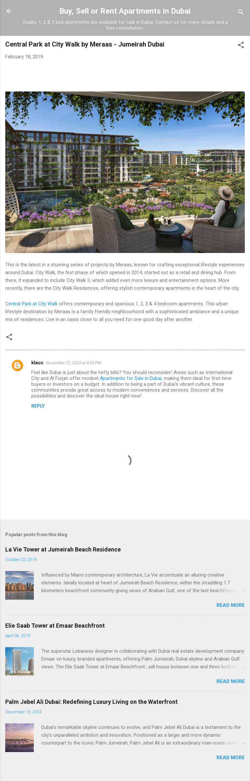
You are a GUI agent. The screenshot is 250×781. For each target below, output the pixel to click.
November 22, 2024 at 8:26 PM (73, 362)
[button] (241, 46)
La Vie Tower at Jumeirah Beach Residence (63, 549)
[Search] (241, 13)
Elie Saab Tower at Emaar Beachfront (55, 625)
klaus (37, 363)
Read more (230, 605)
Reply (38, 406)
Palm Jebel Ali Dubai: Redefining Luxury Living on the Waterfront (91, 701)
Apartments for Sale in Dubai (130, 378)
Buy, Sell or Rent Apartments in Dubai (125, 11)
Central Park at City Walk (31, 304)
